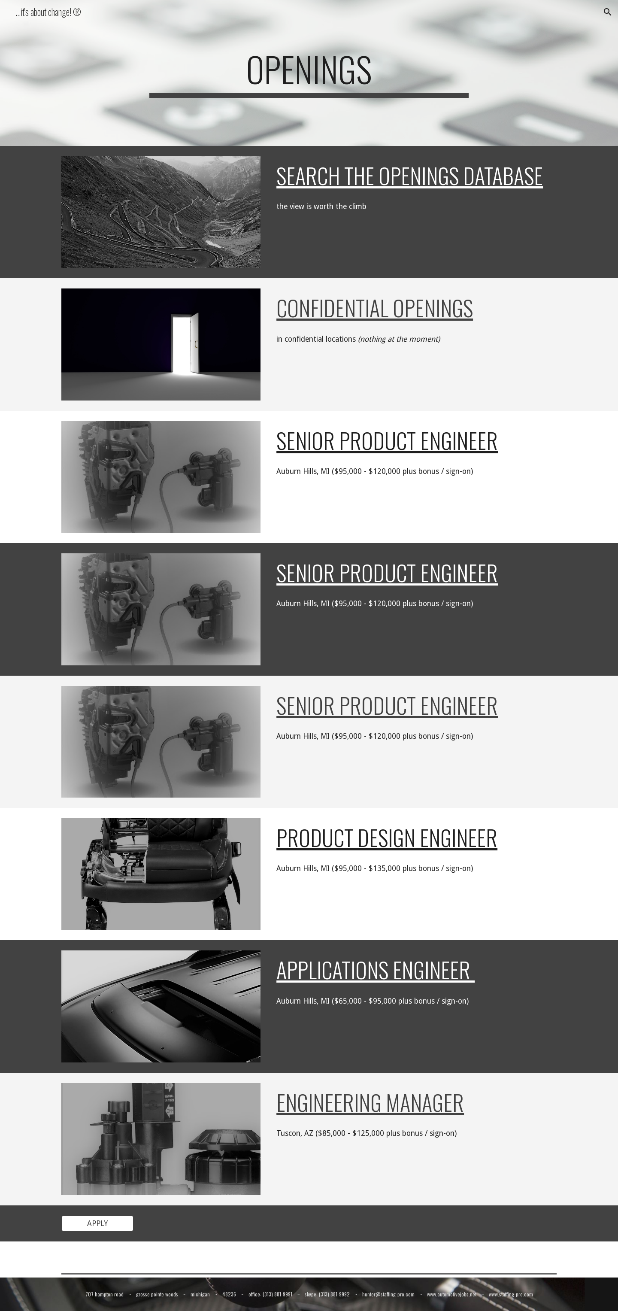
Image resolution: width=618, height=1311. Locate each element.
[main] (309, 73)
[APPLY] (97, 1223)
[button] (607, 12)
